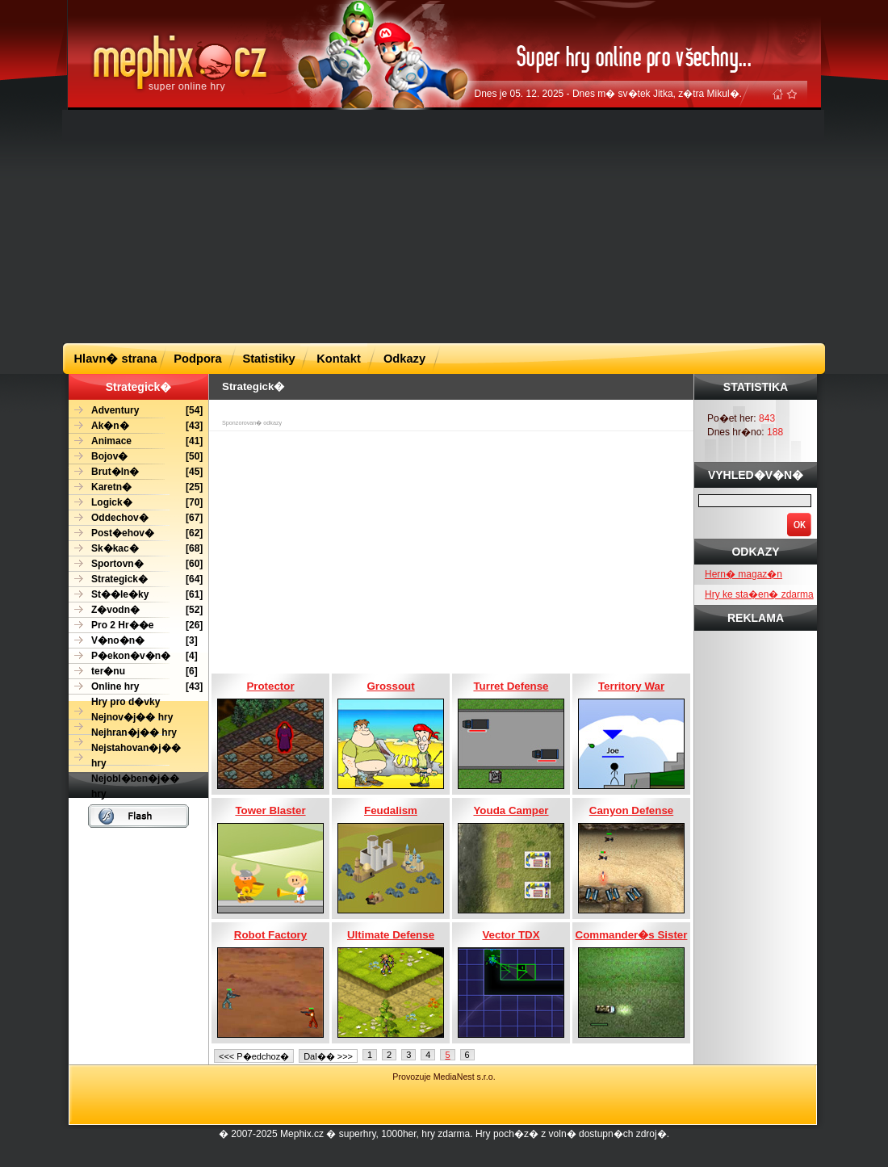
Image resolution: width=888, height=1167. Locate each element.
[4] (133, 656)
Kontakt (338, 358)
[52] (136, 610)
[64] (136, 579)
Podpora (197, 358)
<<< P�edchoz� (254, 1056)
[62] (136, 533)
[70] (136, 502)
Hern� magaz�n (743, 574)
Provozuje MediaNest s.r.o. (443, 1076)
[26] (136, 625)
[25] (136, 487)
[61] (136, 594)
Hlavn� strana (115, 358)
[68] (136, 548)
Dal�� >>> (328, 1056)
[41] (136, 441)
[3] (133, 641)
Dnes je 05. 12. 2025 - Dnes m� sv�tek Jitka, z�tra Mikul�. (608, 93)
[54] (136, 410)
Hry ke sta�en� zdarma (759, 594)
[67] (136, 518)
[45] (136, 472)
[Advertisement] (385, 225)
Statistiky (268, 358)
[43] (136, 426)
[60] (136, 564)
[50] (136, 456)
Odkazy (404, 358)
